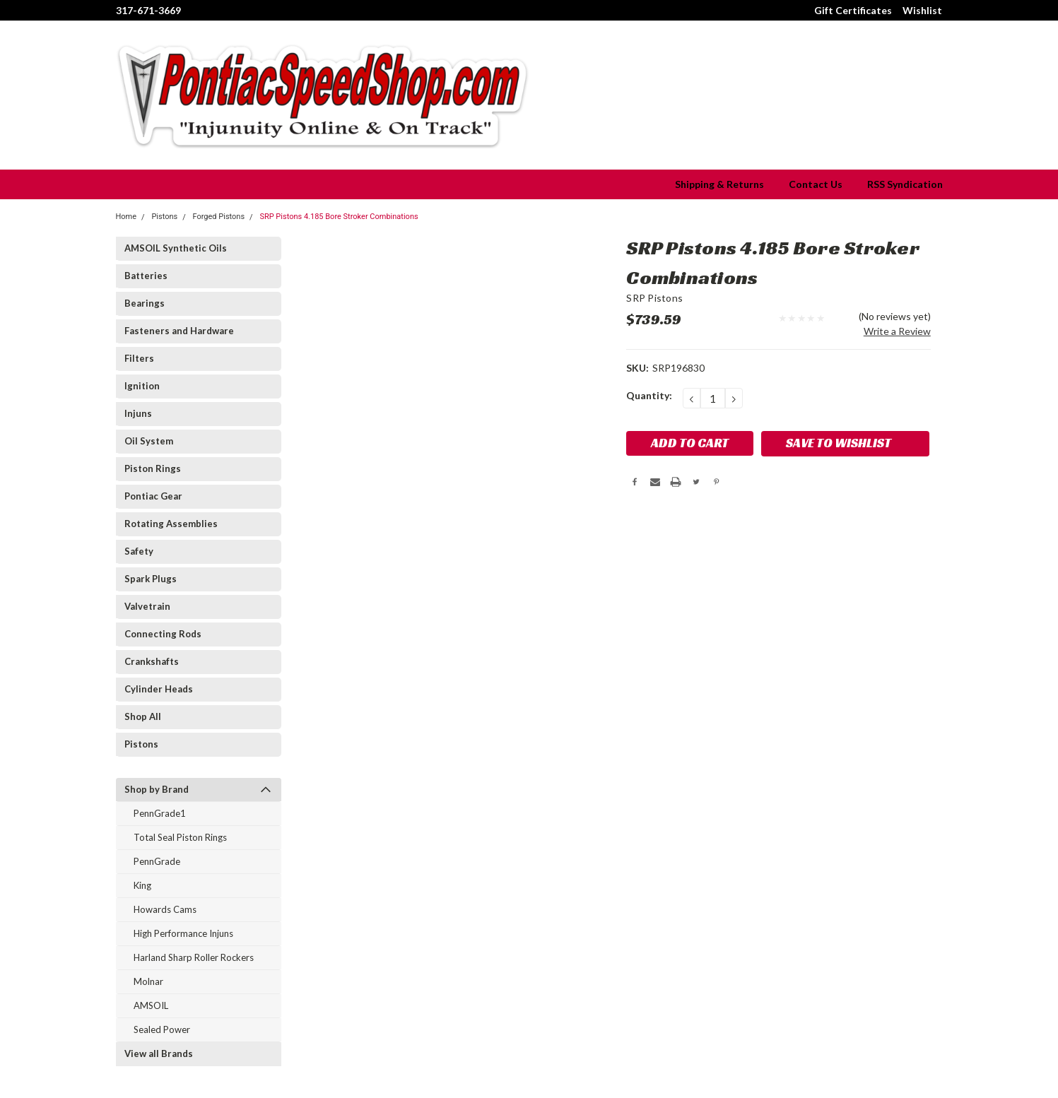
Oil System (148, 441)
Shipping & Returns (719, 184)
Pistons (141, 744)
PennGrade (157, 861)
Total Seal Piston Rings (180, 837)
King (142, 885)
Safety (138, 551)
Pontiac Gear (153, 496)
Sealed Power (162, 1029)
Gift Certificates (853, 10)
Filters (139, 358)
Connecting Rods (162, 633)
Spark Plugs (150, 578)
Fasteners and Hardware (179, 330)
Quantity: (649, 395)
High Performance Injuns (183, 933)
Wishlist (922, 10)
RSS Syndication (905, 184)
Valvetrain (147, 606)
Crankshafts (151, 661)
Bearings (144, 303)
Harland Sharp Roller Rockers (194, 957)
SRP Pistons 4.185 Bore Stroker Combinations (338, 216)
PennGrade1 (160, 813)
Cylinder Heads (158, 689)
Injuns (138, 413)
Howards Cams (165, 909)
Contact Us (815, 184)
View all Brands (158, 1053)
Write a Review (897, 331)
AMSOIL (151, 1005)
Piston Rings (152, 468)
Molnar (148, 981)
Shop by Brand (156, 789)
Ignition (142, 385)
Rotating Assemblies (171, 523)
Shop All (142, 716)
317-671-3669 (148, 10)
